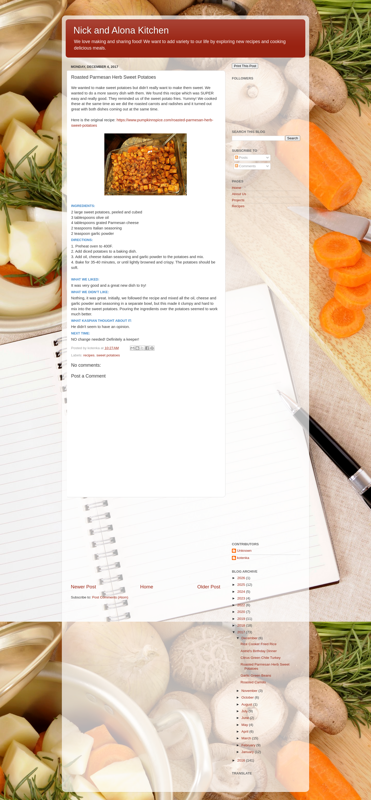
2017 (241, 632)
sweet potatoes (108, 355)
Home (146, 586)
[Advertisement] (145, 540)
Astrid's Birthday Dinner (259, 651)
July (245, 711)
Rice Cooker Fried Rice (259, 644)
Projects (238, 200)
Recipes (238, 206)
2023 (241, 598)
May (245, 725)
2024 (241, 592)
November (249, 691)
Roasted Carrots (253, 682)
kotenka (243, 558)
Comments (245, 166)
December (249, 638)
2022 (241, 605)
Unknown (244, 551)
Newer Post (83, 586)
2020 (241, 612)
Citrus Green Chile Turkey (261, 658)
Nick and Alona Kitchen (121, 30)
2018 (241, 625)
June (245, 718)
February (248, 745)
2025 (241, 585)
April (245, 731)
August (247, 704)
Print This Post (245, 66)
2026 (241, 578)
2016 (241, 760)
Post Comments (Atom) (110, 597)
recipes (89, 355)
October (248, 697)
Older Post (208, 586)
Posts (241, 157)
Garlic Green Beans (256, 675)
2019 (241, 619)
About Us (239, 194)
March (246, 738)
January (248, 752)
